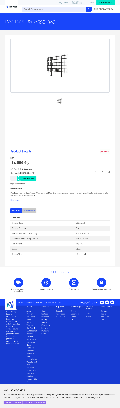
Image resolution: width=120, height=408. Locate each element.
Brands (73, 311)
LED (72, 320)
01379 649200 (63, 2)
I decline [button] (17, 402)
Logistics (44, 328)
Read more (15, 200)
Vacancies (30, 325)
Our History (31, 317)
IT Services (45, 325)
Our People (60, 317)
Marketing (45, 331)
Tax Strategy (31, 339)
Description (29, 211)
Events (88, 316)
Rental (43, 334)
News (88, 313)
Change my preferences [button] (34, 402)
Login (91, 2)
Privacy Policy (32, 359)
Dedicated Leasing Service (45, 319)
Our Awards (31, 328)
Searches (77, 2)
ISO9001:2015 (32, 331)
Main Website (106, 2)
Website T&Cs (32, 362)
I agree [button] (8, 402)
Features (16, 211)
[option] (60, 101)
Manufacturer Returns (100, 172)
